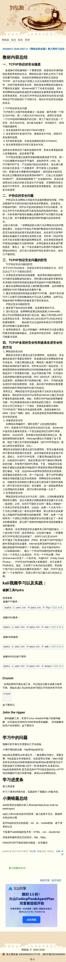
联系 (20, 40)
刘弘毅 (17, 8)
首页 (13, 40)
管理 (27, 40)
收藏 (58, 851)
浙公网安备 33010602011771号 (21, 954)
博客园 (5, 40)
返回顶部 (56, 880)
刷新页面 (45, 880)
